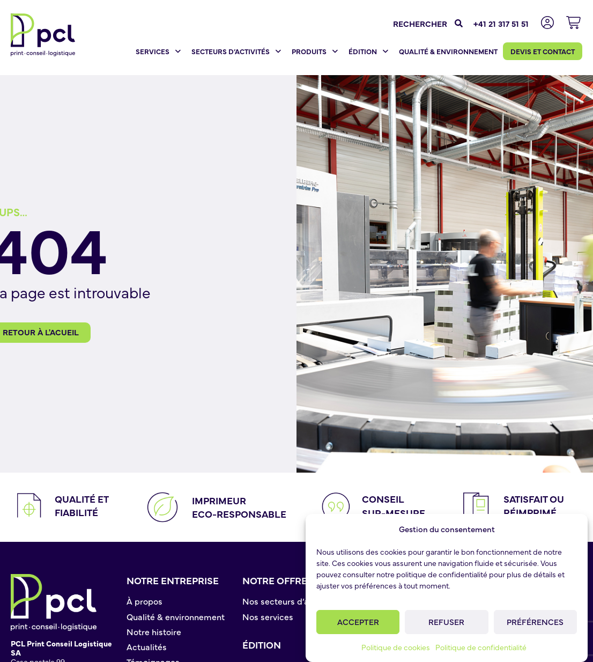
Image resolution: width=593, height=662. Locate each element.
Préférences (535, 621)
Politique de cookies (395, 647)
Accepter (358, 621)
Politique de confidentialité (481, 647)
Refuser (446, 621)
